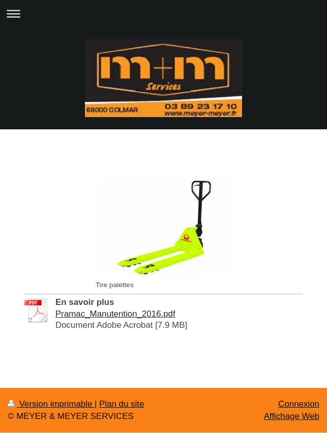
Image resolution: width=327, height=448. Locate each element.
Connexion (298, 404)
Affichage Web (291, 416)
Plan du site (121, 404)
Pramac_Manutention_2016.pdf (115, 314)
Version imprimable (51, 404)
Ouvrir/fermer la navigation (163, 13)
